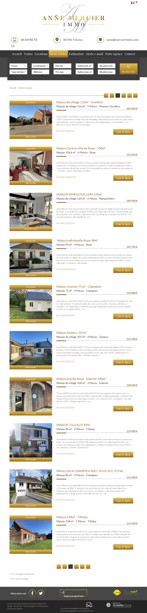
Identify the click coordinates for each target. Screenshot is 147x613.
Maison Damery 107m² (71, 331)
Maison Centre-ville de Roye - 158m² (81, 147)
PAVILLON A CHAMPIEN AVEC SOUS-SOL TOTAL (89, 469)
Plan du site (18, 605)
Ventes (28, 53)
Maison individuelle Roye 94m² (77, 239)
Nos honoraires (42, 605)
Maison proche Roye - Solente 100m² (81, 377)
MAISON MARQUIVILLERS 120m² (79, 193)
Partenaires (11, 607)
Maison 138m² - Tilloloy (72, 515)
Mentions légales (29, 605)
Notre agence (115, 53)
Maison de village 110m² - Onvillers (79, 101)
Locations (42, 53)
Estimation (78, 53)
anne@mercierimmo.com (123, 39)
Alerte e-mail (96, 53)
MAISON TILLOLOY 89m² (73, 423)
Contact (132, 53)
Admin (19, 607)
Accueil (14, 53)
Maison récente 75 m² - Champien (78, 285)
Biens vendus (60, 53)
